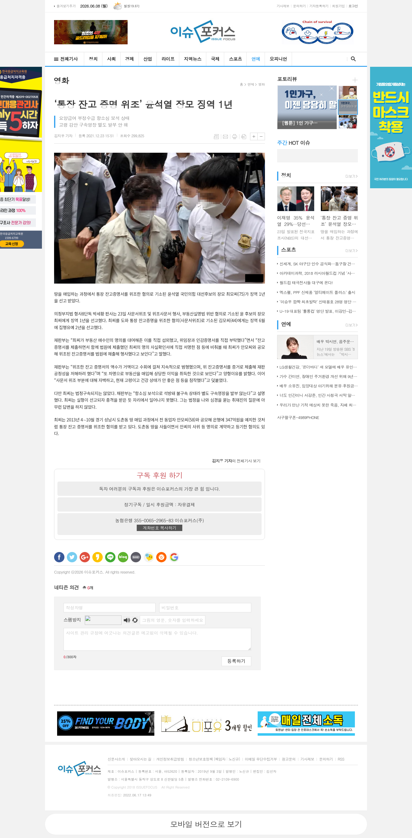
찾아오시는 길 (140, 759)
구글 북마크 (174, 557)
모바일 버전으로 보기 (206, 824)
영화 (261, 84)
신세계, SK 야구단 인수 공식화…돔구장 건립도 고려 (319, 264)
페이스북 (59, 557)
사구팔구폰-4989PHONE (298, 417)
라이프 (167, 59)
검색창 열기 (352, 59)
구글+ (85, 557)
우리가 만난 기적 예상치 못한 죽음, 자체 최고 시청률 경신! (319, 405)
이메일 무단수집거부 (261, 759)
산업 (147, 59)
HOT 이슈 (293, 142)
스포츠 (235, 59)
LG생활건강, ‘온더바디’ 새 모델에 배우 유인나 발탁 (319, 367)
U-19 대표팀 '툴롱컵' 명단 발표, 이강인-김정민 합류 (319, 311)
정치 (93, 59)
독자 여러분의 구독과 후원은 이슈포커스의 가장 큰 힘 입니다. (159, 488)
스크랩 (244, 137)
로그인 (353, 6)
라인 (110, 557)
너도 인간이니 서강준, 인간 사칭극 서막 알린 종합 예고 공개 (319, 395)
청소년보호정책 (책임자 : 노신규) (214, 759)
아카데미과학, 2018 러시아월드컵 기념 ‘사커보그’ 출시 (319, 273)
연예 (255, 59)
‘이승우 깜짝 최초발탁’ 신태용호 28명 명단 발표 (319, 302)
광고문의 (288, 759)
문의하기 (299, 6)
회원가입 (338, 6)
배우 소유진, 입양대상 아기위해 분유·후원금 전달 (319, 386)
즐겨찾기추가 (66, 6)
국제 (215, 59)
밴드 (136, 557)
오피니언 (278, 59)
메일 (225, 137)
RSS (341, 759)
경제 (129, 59)
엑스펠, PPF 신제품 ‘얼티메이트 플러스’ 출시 (317, 292)
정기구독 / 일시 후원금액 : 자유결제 (159, 504)
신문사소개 (116, 759)
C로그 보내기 (161, 557)
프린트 (235, 137)
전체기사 (68, 59)
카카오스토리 (97, 557)
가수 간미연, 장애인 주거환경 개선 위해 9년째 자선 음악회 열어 (319, 376)
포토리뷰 (287, 79)
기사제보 (283, 6)
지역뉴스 (192, 59)
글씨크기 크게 (254, 136)
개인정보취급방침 (170, 759)
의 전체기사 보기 (236, 461)
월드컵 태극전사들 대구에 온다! (306, 282)
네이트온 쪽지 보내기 (148, 557)
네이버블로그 (123, 557)
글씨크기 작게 (261, 136)
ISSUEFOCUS (146, 787)
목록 (216, 137)
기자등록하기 (318, 6)
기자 (63, 135)
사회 (111, 59)
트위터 (72, 557)
